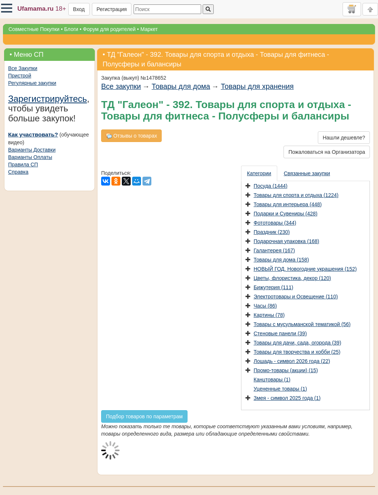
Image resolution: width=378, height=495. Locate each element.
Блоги (71, 29)
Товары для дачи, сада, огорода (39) (297, 343)
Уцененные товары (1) (280, 389)
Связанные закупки (307, 173)
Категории (259, 173)
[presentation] (259, 173)
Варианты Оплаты (30, 157)
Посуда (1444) (271, 186)
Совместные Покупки (33, 29)
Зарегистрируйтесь (47, 99)
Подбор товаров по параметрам (144, 416)
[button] (6, 8)
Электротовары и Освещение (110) (296, 297)
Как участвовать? (33, 134)
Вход (79, 9)
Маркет (149, 29)
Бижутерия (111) (273, 287)
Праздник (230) (272, 232)
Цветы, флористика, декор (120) (292, 278)
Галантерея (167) (274, 250)
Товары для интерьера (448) (288, 204)
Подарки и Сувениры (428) (285, 214)
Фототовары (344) (275, 223)
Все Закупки (22, 68)
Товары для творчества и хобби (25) (297, 352)
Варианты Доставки (31, 150)
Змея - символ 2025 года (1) (287, 398)
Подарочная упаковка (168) (286, 241)
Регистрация (112, 9)
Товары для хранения (257, 86)
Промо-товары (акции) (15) (286, 370)
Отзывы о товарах (131, 136)
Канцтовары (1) (272, 379)
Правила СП (23, 164)
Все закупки (121, 86)
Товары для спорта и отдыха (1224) (296, 195)
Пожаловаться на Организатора (326, 152)
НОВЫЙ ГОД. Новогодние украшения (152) (305, 269)
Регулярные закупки (32, 83)
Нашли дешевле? (344, 138)
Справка (18, 172)
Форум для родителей (109, 29)
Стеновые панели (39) (280, 333)
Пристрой (19, 76)
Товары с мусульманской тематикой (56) (302, 324)
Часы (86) (265, 306)
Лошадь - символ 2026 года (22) (292, 361)
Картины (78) (269, 315)
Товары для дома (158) (281, 260)
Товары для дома (181, 86)
